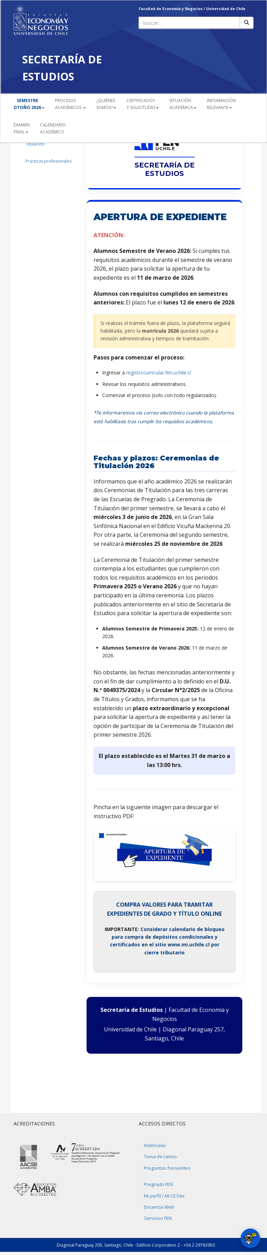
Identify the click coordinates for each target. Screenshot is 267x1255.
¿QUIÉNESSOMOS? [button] (106, 104)
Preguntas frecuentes (167, 1168)
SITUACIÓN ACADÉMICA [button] (182, 104)
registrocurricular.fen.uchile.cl (158, 372)
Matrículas (155, 1145)
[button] (29, 104)
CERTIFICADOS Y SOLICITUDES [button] (143, 104)
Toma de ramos (160, 1156)
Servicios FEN (158, 1218)
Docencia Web (159, 1207)
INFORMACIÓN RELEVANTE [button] (221, 104)
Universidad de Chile (225, 8)
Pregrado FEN (158, 1184)
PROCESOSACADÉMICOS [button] (70, 104)
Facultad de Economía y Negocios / (172, 8)
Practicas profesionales (48, 161)
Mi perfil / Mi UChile (164, 1196)
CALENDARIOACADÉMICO (53, 128)
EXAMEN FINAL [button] (22, 128)
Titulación (34, 144)
